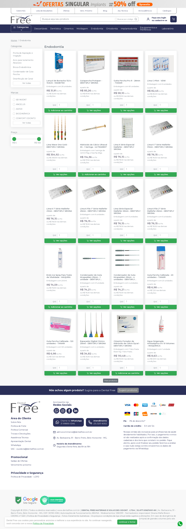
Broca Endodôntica (22, 67)
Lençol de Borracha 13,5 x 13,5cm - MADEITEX (59, 82)
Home (14, 40)
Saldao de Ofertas (19, 461)
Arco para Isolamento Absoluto (23, 61)
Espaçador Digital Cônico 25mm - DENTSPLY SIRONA (93, 342)
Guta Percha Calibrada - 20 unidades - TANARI (160, 276)
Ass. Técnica (123, 11)
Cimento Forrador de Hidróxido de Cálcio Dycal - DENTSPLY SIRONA (127, 343)
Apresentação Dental (21, 441)
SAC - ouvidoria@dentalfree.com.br (27, 449)
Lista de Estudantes (44, 11)
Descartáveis (40, 28)
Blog (105, 11)
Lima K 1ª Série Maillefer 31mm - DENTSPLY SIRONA (160, 146)
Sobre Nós (20, 11)
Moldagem (82, 28)
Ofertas (66, 11)
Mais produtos (110, 380)
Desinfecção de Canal (23, 79)
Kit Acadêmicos (145, 11)
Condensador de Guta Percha (23, 73)
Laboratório (168, 28)
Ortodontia (112, 28)
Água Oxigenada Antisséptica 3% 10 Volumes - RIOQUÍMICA (160, 343)
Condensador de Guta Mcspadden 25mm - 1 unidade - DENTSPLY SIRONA (91, 277)
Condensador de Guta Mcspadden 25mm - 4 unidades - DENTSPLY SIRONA (124, 277)
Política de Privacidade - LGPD (25, 477)
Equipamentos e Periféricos (148, 28)
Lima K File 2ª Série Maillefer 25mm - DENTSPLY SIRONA (160, 211)
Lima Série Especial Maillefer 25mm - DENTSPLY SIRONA (127, 211)
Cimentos (68, 28)
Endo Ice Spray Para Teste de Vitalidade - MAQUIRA (59, 276)
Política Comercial (19, 430)
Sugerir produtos (128, 390)
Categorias (21, 28)
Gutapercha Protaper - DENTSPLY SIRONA (91, 82)
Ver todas (26, 83)
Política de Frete (18, 426)
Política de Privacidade (43, 523)
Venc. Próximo (86, 11)
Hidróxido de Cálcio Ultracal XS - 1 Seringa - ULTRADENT (93, 146)
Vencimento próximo (21, 465)
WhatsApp (16, 445)
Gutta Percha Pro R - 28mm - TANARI (127, 82)
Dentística (55, 28)
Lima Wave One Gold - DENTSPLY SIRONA (57, 146)
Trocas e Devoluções (20, 434)
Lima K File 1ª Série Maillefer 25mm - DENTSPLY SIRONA (93, 210)
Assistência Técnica (19, 437)
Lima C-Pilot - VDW (156, 81)
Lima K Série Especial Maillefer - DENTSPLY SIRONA (124, 147)
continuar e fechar (127, 522)
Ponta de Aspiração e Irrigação (23, 54)
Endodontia (97, 28)
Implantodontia (129, 28)
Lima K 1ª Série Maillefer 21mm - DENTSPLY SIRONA (59, 210)
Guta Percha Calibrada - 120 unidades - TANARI (60, 342)
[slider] (14, 139)
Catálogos (167, 11)
